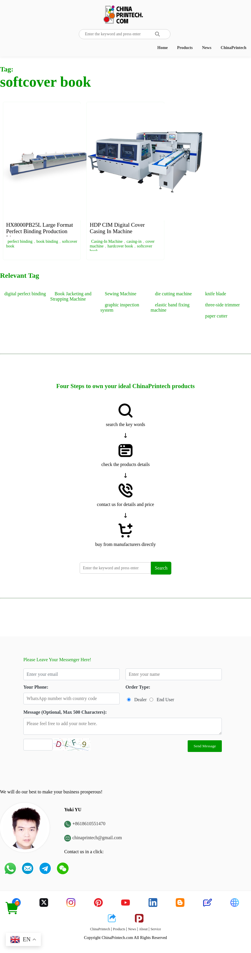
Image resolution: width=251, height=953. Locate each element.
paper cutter (216, 315)
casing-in (134, 241)
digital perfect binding (25, 293)
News (206, 48)
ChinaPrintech (233, 48)
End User (165, 699)
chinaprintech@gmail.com (97, 837)
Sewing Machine (120, 293)
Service (156, 929)
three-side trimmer (222, 304)
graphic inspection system (119, 307)
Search (161, 567)
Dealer (140, 699)
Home (162, 48)
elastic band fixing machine (170, 307)
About (143, 929)
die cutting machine (173, 293)
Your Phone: (35, 687)
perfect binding (20, 241)
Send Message (205, 746)
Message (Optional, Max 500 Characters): (65, 712)
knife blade (215, 293)
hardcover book (120, 246)
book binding (47, 241)
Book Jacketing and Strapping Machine (70, 296)
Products (185, 48)
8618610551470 (90, 823)
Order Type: (138, 687)
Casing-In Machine (107, 241)
